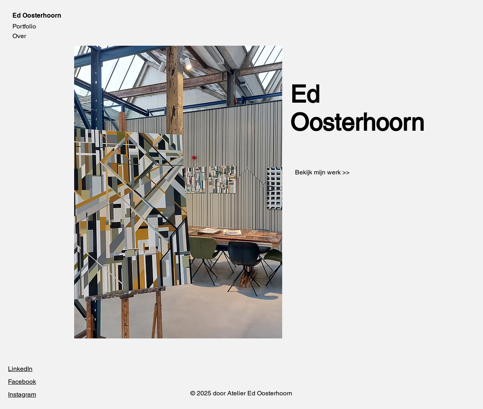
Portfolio (24, 26)
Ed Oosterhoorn (36, 15)
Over (19, 36)
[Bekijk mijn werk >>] (322, 172)
